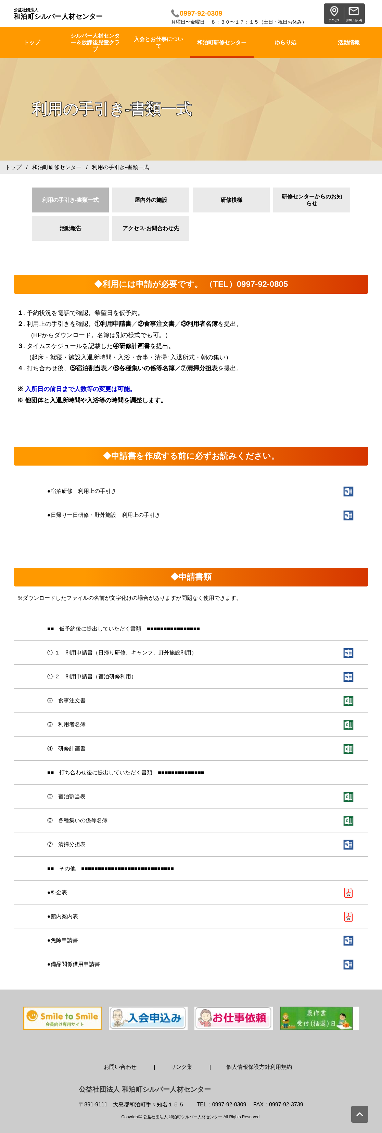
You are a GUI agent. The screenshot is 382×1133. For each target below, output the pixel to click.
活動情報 (349, 42)
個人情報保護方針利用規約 (259, 1067)
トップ (13, 167)
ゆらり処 (285, 42)
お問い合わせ (120, 1067)
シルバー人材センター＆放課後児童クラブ (95, 42)
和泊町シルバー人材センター (58, 14)
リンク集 (181, 1067)
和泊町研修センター (221, 42)
